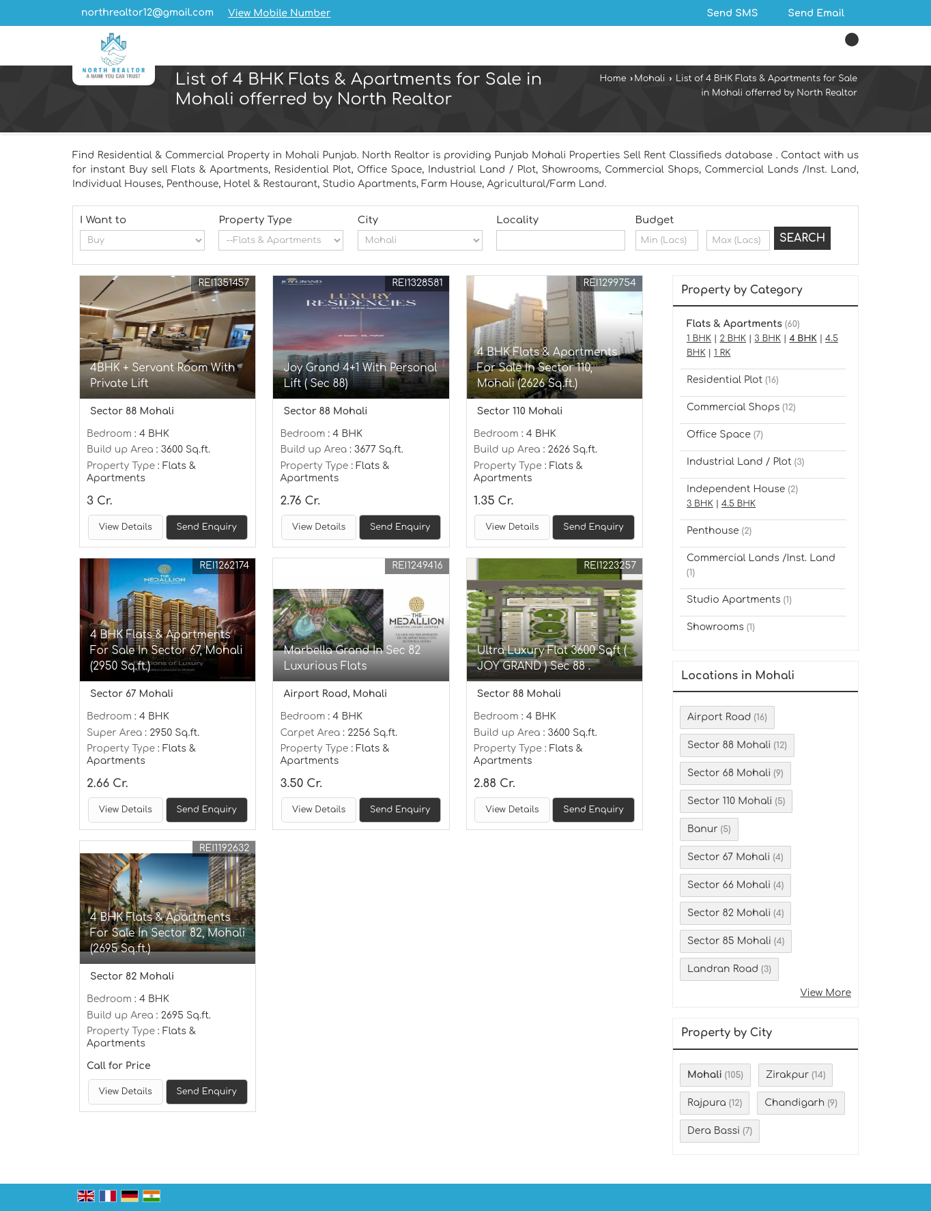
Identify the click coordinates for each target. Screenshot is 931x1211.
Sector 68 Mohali (729, 773)
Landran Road (722, 969)
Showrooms (715, 627)
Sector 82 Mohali (729, 913)
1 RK (722, 353)
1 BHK (699, 338)
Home (613, 78)
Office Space (719, 434)
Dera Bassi (713, 1131)
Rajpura (706, 1103)
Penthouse (713, 531)
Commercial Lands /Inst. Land (761, 558)
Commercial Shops (733, 407)
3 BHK (767, 338)
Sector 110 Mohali (729, 801)
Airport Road (719, 717)
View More (825, 993)
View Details (125, 527)
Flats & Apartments (734, 324)
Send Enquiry (207, 527)
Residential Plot (724, 380)
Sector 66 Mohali (729, 885)
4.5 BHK (738, 504)
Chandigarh (794, 1103)
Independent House (736, 489)
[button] (279, 13)
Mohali (649, 78)
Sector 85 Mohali (729, 941)
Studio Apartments (734, 600)
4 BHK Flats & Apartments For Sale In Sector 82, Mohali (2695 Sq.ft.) (167, 933)
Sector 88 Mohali (729, 745)
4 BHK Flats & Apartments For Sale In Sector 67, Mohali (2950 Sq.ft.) (166, 650)
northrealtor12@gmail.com (147, 13)
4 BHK (802, 338)
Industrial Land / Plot (739, 462)
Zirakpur (787, 1075)
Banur (702, 829)
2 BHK (732, 338)
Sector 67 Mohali (728, 857)
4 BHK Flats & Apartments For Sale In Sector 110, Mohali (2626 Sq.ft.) (547, 368)
